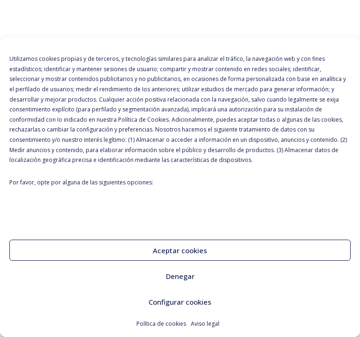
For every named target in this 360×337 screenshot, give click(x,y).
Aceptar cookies (180, 250)
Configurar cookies (180, 302)
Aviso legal (205, 324)
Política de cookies (161, 324)
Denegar (180, 276)
